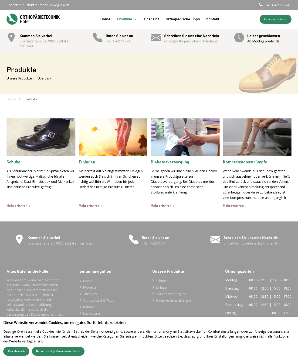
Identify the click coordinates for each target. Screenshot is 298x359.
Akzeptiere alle (16, 351)
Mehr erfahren (17, 205)
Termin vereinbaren (276, 19)
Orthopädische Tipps (183, 19)
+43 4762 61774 (277, 5)
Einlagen (162, 287)
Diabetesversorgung (171, 294)
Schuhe (161, 281)
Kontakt (212, 19)
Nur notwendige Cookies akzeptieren (58, 351)
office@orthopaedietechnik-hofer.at (191, 41)
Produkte (127, 19)
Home (105, 19)
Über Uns (151, 19)
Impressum (91, 313)
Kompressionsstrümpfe (173, 300)
